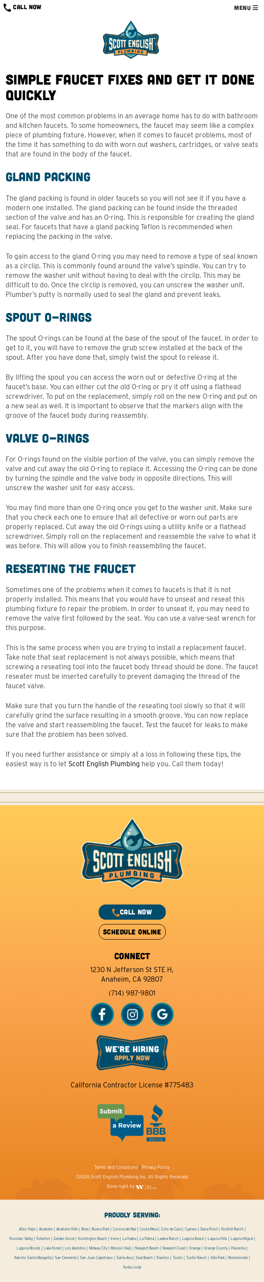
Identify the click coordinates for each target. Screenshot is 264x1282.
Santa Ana (124, 1258)
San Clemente (66, 1258)
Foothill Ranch (232, 1229)
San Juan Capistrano (96, 1258)
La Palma (147, 1238)
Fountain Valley (21, 1238)
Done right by (132, 1186)
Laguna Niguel (242, 1238)
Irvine (114, 1238)
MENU (246, 7)
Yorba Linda (132, 1267)
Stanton (162, 1258)
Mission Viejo (121, 1248)
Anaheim (46, 1229)
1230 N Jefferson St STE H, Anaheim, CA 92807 (132, 974)
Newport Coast (174, 1248)
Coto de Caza (171, 1229)
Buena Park (100, 1229)
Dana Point (209, 1229)
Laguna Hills (217, 1238)
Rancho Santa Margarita (33, 1258)
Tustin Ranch (196, 1258)
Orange (194, 1248)
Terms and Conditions (116, 1167)
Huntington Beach (92, 1238)
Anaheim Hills (67, 1229)
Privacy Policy (156, 1167)
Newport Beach (147, 1248)
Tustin (178, 1258)
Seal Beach (144, 1258)
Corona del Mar (124, 1229)
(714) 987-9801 (132, 993)
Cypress (191, 1229)
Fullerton (43, 1238)
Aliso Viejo (27, 1229)
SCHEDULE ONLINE (132, 931)
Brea (84, 1229)
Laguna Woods (28, 1248)
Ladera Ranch (168, 1238)
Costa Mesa (149, 1229)
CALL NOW (22, 7)
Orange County (216, 1248)
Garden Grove (64, 1238)
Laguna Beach (193, 1238)
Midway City (98, 1248)
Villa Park (217, 1258)
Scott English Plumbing (104, 764)
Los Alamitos (75, 1248)
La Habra (129, 1238)
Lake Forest (52, 1248)
